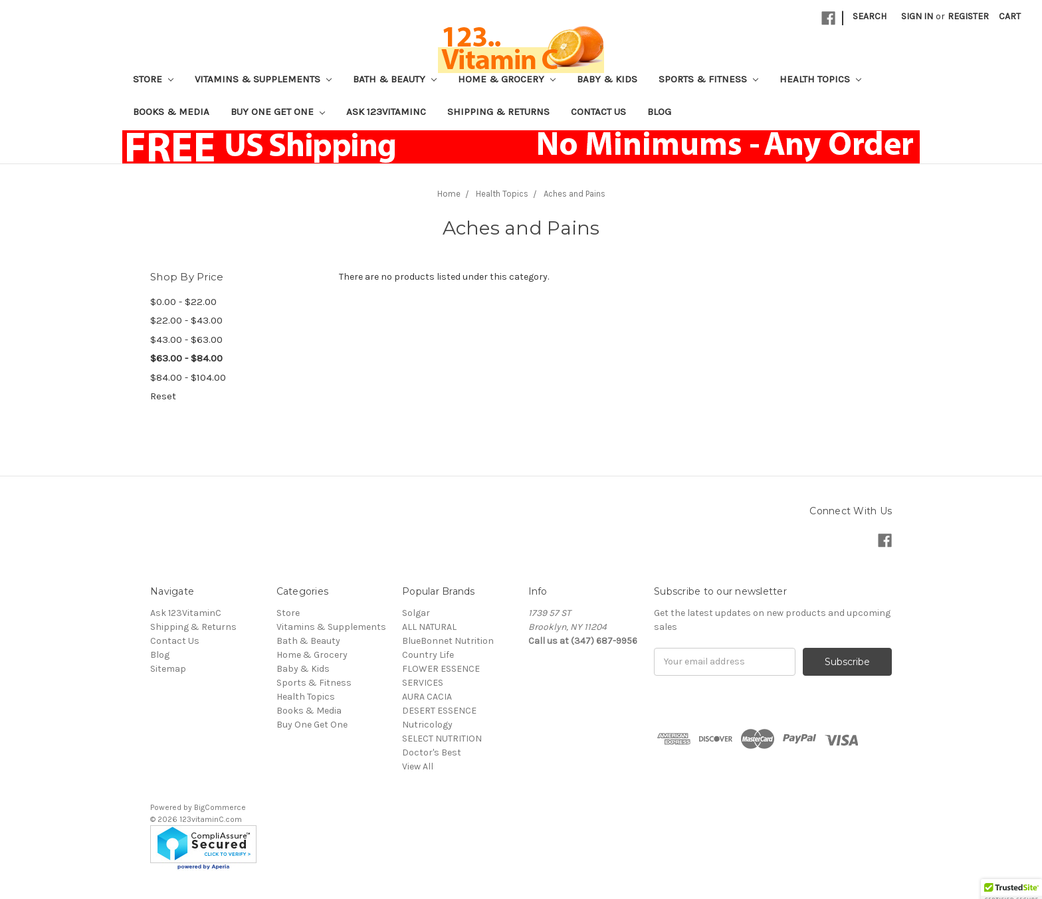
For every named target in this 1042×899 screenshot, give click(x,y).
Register (968, 16)
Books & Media (171, 112)
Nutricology (427, 724)
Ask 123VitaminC (386, 112)
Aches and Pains (574, 194)
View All (417, 766)
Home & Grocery (507, 79)
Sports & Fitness (708, 79)
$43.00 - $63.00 (186, 340)
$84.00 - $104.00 (188, 377)
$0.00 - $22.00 (183, 302)
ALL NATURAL (429, 627)
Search (869, 16)
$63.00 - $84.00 (186, 358)
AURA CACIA (427, 696)
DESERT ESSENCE (439, 710)
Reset (163, 396)
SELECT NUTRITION (442, 738)
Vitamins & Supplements (263, 79)
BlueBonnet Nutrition (448, 641)
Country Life (428, 654)
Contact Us (598, 112)
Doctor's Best (431, 752)
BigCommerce (220, 807)
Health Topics (820, 79)
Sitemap (168, 668)
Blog (659, 112)
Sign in (917, 16)
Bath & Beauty (395, 79)
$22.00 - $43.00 (186, 320)
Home (449, 194)
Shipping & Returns (498, 112)
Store (153, 79)
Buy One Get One (278, 112)
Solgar (416, 613)
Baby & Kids (607, 79)
